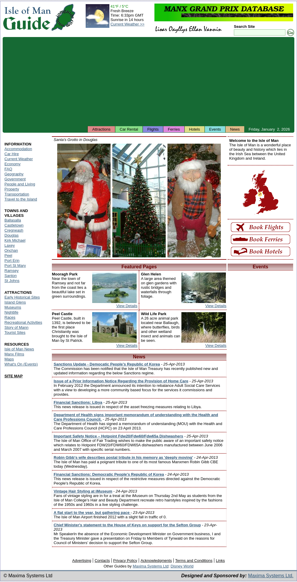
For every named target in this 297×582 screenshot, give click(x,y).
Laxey (9, 245)
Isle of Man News (19, 349)
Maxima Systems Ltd (151, 566)
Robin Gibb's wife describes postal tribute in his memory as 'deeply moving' (123, 457)
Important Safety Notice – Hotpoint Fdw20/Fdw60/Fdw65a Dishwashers (118, 436)
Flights (153, 129)
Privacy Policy (125, 560)
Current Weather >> (128, 24)
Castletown (13, 225)
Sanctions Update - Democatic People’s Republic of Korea (107, 364)
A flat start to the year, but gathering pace (92, 512)
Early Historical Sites (22, 297)
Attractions (101, 129)
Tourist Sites (14, 332)
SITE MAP (13, 376)
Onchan (11, 250)
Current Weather (18, 159)
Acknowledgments (156, 560)
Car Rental (129, 129)
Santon (10, 275)
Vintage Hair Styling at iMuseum (83, 491)
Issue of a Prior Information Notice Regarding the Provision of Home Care (121, 381)
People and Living (19, 184)
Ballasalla (12, 220)
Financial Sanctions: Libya (78, 402)
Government (15, 179)
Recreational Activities (23, 322)
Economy (12, 164)
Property (11, 189)
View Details (126, 306)
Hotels (194, 129)
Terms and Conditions (194, 560)
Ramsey (11, 270)
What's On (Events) (21, 364)
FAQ (8, 169)
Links (220, 560)
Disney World (182, 566)
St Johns (12, 280)
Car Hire (11, 154)
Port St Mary (15, 265)
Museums (12, 307)
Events (215, 129)
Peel (8, 255)
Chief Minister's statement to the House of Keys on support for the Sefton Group (127, 525)
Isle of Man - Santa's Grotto (84, 200)
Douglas (11, 235)
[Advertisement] (148, 81)
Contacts (102, 560)
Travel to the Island (20, 199)
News (235, 129)
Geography (13, 174)
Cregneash (13, 230)
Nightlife (11, 312)
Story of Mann (16, 327)
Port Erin (12, 260)
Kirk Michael (14, 240)
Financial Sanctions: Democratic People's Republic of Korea (109, 474)
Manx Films (14, 354)
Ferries (174, 129)
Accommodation (18, 149)
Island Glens (15, 302)
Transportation (16, 194)
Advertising (81, 560)
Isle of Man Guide (27, 17)
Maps (9, 359)
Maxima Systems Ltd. (270, 575)
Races (9, 317)
